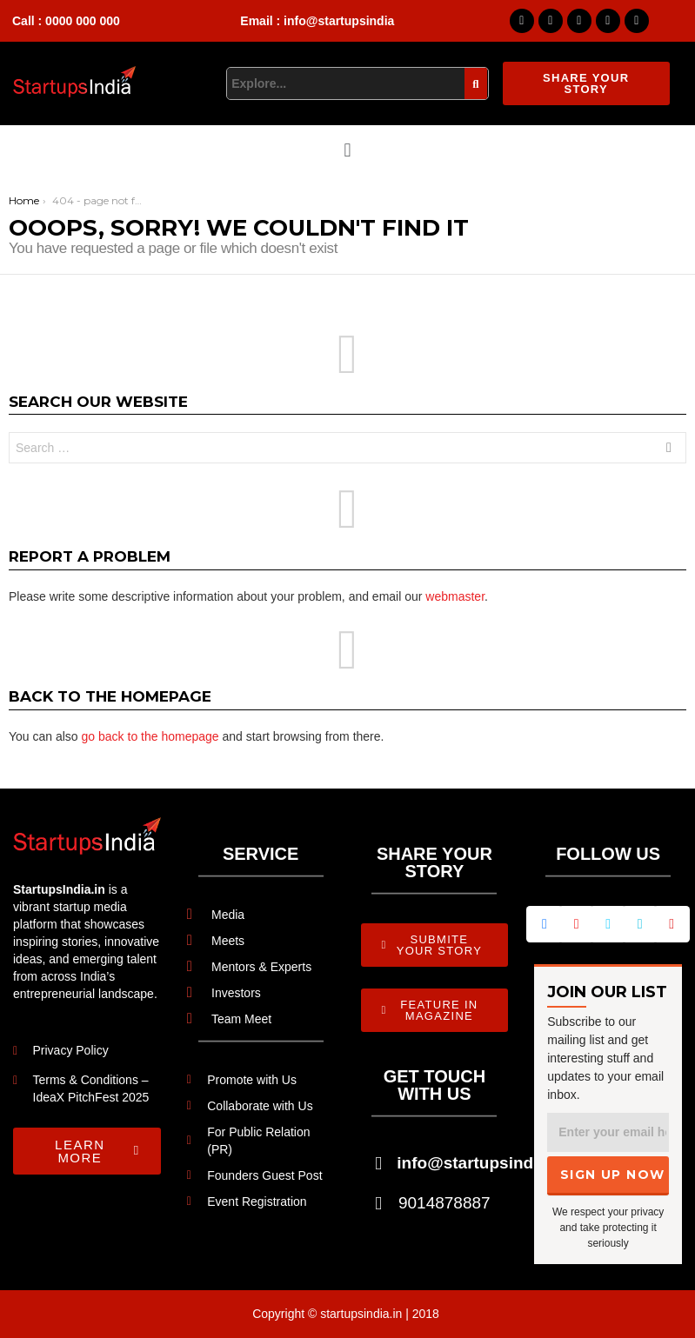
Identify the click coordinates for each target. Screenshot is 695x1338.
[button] (347, 150)
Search (669, 450)
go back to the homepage (150, 736)
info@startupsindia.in (481, 1163)
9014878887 (444, 1203)
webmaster (454, 596)
